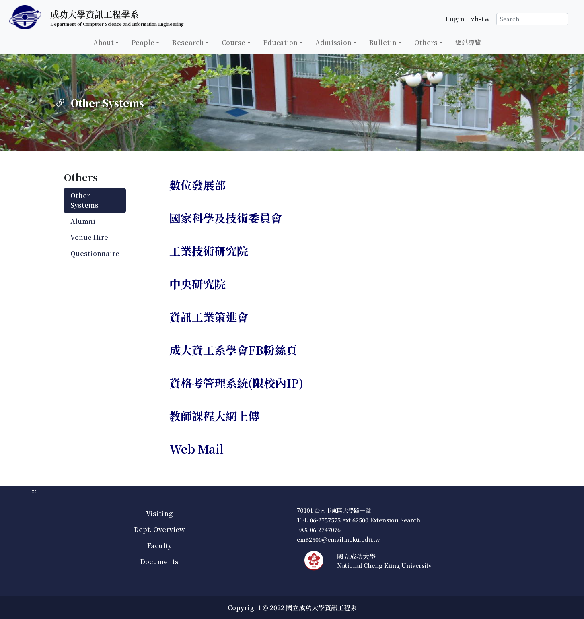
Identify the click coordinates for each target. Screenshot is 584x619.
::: (2, 58)
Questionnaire (94, 253)
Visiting (159, 513)
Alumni (82, 221)
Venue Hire (89, 237)
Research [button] (188, 42)
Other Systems (84, 200)
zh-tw (480, 18)
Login (455, 18)
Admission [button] (333, 42)
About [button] (103, 42)
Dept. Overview (159, 529)
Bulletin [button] (383, 42)
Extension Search (395, 520)
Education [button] (280, 42)
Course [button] (233, 42)
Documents (159, 561)
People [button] (143, 42)
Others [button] (426, 42)
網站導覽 (468, 42)
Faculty (159, 545)
